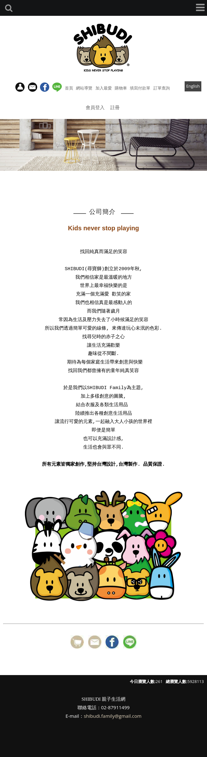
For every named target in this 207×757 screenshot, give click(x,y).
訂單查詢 (161, 88)
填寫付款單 (140, 88)
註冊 (115, 107)
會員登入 (95, 107)
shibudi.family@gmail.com (112, 716)
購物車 (121, 88)
